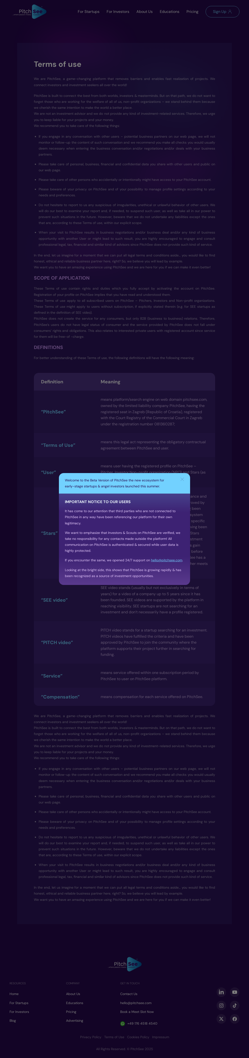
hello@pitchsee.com (166, 560)
